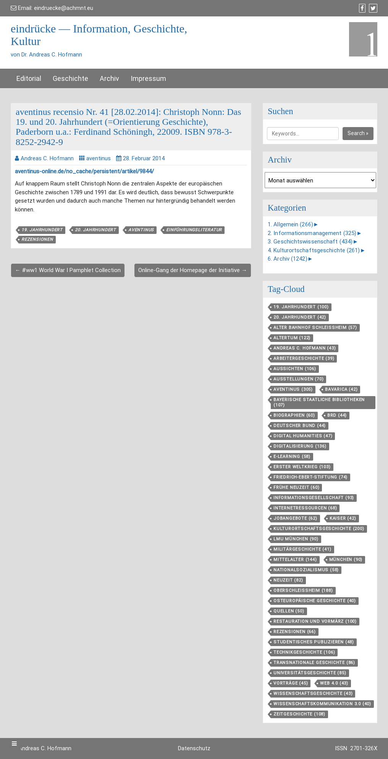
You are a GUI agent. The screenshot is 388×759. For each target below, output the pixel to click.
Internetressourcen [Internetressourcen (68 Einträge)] (305, 508)
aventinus (98, 158)
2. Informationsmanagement (312, 233)
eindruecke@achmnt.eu (63, 8)
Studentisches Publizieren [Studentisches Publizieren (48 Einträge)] (313, 642)
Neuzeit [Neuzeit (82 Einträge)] (288, 580)
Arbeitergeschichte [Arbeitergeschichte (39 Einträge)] (303, 358)
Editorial (28, 78)
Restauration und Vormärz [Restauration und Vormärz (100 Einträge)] (315, 621)
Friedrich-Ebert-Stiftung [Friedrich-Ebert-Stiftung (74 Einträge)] (310, 477)
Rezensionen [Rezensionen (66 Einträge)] (294, 631)
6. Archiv (287, 258)
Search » (358, 133)
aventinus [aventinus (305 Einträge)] (293, 389)
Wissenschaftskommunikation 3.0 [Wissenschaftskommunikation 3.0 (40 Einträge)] (322, 703)
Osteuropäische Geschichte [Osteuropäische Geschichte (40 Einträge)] (314, 600)
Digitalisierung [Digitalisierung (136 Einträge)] (300, 446)
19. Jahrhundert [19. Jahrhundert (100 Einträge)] (301, 307)
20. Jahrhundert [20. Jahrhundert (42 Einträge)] (299, 317)
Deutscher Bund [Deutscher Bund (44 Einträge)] (299, 425)
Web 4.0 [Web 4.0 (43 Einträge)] (334, 683)
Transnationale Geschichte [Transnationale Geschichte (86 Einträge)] (314, 662)
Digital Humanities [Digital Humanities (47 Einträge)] (302, 435)
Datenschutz (194, 748)
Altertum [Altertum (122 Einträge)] (291, 337)
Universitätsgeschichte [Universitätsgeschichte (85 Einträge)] (309, 672)
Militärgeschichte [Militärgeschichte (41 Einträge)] (302, 549)
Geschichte (70, 78)
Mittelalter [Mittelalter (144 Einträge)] (295, 559)
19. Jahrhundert (42, 229)
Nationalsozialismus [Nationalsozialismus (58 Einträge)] (306, 569)
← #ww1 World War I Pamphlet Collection (68, 270)
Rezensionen (37, 239)
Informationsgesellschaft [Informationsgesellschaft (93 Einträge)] (313, 497)
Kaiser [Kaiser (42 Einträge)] (343, 518)
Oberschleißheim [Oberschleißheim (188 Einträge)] (303, 590)
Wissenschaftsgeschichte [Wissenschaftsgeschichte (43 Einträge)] (312, 693)
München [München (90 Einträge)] (346, 559)
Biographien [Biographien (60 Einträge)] (294, 415)
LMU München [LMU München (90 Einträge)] (295, 539)
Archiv (109, 78)
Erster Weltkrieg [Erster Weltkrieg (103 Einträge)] (302, 466)
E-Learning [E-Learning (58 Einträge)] (291, 456)
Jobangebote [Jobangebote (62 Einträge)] (295, 518)
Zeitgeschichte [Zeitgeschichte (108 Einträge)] (299, 714)
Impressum (148, 78)
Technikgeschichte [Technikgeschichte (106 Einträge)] (304, 652)
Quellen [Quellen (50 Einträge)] (288, 611)
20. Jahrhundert (95, 229)
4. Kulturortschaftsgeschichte (314, 250)
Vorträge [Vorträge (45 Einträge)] (290, 683)
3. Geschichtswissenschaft (310, 241)
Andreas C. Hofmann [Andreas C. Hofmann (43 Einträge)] (304, 348)
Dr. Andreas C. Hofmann (41, 748)
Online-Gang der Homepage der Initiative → (192, 270)
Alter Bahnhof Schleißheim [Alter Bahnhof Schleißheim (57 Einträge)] (315, 327)
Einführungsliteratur (194, 229)
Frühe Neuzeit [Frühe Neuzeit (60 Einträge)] (296, 487)
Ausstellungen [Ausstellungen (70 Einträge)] (298, 379)
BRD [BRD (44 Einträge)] (337, 415)
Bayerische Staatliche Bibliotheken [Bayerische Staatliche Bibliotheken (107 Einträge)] (319, 402)
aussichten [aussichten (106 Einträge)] (294, 368)
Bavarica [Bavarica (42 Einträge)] (341, 389)
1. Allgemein (290, 224)
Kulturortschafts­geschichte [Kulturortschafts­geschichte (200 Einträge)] (318, 528)
